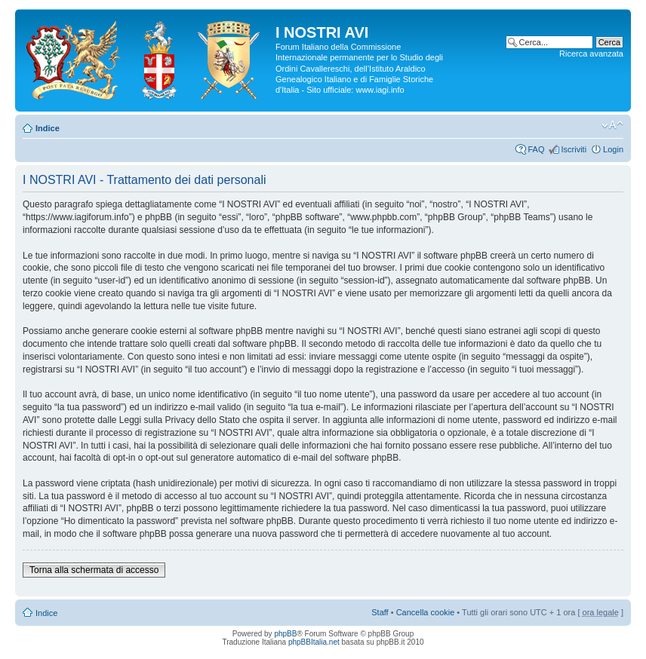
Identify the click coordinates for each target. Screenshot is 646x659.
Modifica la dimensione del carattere (612, 125)
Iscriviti (573, 149)
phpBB (285, 634)
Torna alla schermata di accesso (93, 570)
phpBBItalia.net (314, 642)
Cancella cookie (425, 612)
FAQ (536, 149)
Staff (379, 612)
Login (613, 149)
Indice (47, 128)
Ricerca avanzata (591, 53)
